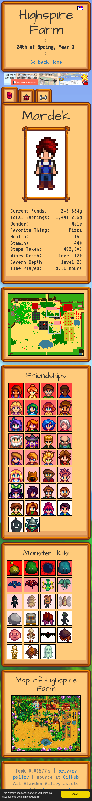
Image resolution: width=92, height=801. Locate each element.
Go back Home (46, 62)
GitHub (71, 777)
